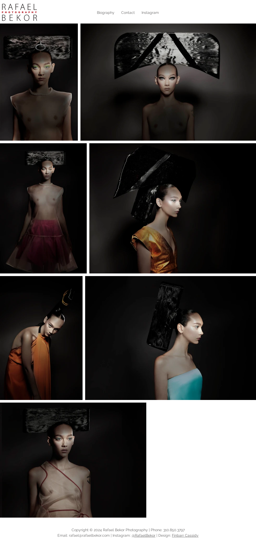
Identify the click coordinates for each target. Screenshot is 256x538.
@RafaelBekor (143, 535)
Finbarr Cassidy (185, 535)
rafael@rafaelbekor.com (89, 535)
